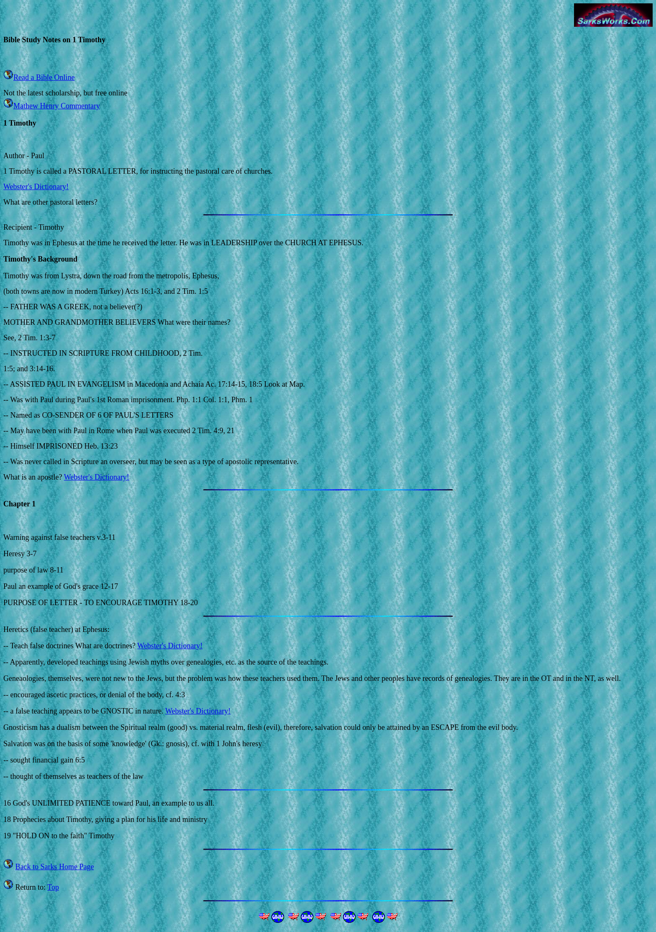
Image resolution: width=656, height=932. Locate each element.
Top (53, 887)
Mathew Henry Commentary (56, 106)
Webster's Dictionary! (36, 186)
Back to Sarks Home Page (54, 867)
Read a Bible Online (43, 77)
